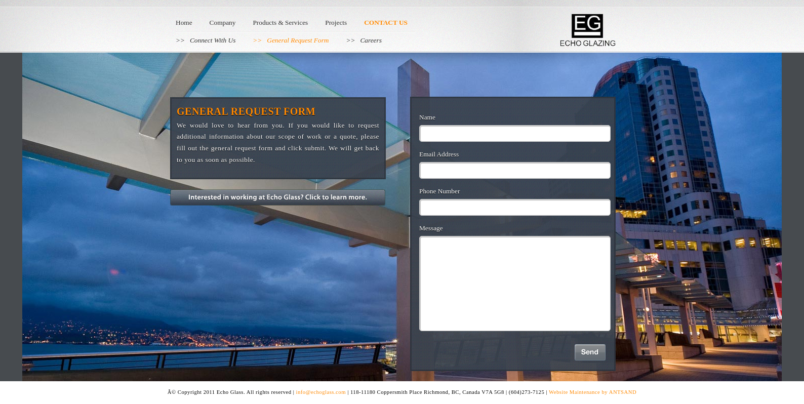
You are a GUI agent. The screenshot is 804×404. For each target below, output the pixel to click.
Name (427, 117)
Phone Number (439, 191)
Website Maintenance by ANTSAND (592, 392)
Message (431, 228)
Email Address (439, 154)
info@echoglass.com (322, 392)
